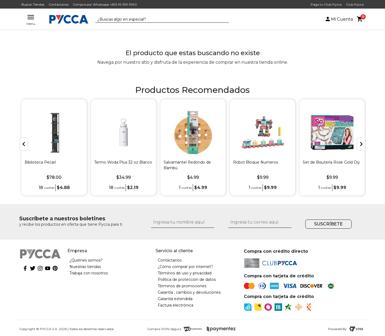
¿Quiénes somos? (86, 260)
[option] (54, 147)
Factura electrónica (175, 305)
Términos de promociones (182, 286)
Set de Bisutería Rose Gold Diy (331, 162)
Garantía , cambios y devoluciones (189, 292)
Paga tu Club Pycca (326, 4)
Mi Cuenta (339, 19)
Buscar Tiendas (32, 4)
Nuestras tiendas (85, 266)
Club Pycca (355, 4)
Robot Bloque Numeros (255, 162)
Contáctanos (58, 4)
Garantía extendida (175, 298)
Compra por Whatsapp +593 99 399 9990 (105, 4)
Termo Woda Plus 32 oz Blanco (123, 162)
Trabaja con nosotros (89, 273)
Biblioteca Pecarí (40, 162)
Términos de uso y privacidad (184, 273)
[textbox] (158, 19)
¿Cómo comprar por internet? (185, 266)
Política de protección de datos (187, 279)
